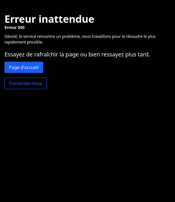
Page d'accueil (24, 67)
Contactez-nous (25, 83)
